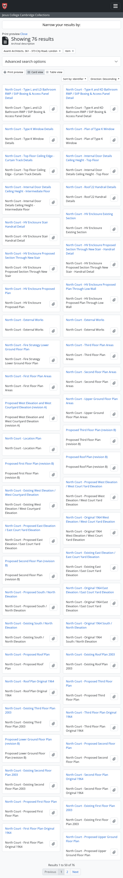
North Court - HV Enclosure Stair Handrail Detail (26, 224)
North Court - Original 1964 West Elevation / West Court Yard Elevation (90, 519)
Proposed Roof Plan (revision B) (87, 457)
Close (23, 34)
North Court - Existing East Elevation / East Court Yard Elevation (90, 555)
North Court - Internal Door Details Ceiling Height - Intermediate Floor (28, 189)
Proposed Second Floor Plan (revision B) (30, 563)
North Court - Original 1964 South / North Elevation (89, 625)
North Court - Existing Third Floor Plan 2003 (30, 710)
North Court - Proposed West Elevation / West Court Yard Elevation (91, 484)
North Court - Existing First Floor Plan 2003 (90, 808)
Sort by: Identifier (73, 79)
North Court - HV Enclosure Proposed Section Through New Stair (30, 256)
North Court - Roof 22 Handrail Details (91, 187)
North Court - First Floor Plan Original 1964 (29, 831)
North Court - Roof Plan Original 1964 (29, 681)
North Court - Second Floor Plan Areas (91, 372)
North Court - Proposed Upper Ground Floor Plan (91, 839)
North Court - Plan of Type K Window (90, 129)
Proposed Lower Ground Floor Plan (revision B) (28, 741)
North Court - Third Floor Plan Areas (90, 345)
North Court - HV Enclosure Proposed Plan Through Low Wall (91, 287)
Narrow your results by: (61, 24)
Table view (54, 72)
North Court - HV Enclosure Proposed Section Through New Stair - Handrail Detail (91, 249)
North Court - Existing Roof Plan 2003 (90, 654)
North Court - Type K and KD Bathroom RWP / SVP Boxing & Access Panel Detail (92, 94)
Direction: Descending (104, 79)
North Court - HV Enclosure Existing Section (89, 216)
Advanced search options (25, 61)
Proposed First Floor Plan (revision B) (29, 463)
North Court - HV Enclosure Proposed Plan (30, 291)
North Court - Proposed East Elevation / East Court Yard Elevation (30, 528)
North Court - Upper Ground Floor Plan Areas (92, 401)
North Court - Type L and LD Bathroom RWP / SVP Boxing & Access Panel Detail (30, 94)
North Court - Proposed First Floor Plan (31, 802)
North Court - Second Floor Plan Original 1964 (87, 777)
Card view (35, 72)
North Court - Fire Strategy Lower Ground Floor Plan (27, 347)
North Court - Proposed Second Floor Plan (90, 746)
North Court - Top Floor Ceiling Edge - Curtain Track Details (29, 158)
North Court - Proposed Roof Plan (27, 654)
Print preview (13, 72)
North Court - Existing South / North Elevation (28, 625)
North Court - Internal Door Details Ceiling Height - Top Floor (89, 158)
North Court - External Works (24, 320)
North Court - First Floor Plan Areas (28, 376)
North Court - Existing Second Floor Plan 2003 (28, 773)
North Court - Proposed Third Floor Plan (89, 683)
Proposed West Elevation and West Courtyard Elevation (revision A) (28, 405)
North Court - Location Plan (23, 438)
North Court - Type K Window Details (29, 129)
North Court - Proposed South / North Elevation (30, 594)
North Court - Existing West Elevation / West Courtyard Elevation (30, 493)
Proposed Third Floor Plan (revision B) (91, 430)
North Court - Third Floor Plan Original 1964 (91, 715)
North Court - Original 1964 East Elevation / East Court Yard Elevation (90, 590)
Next (75, 872)
